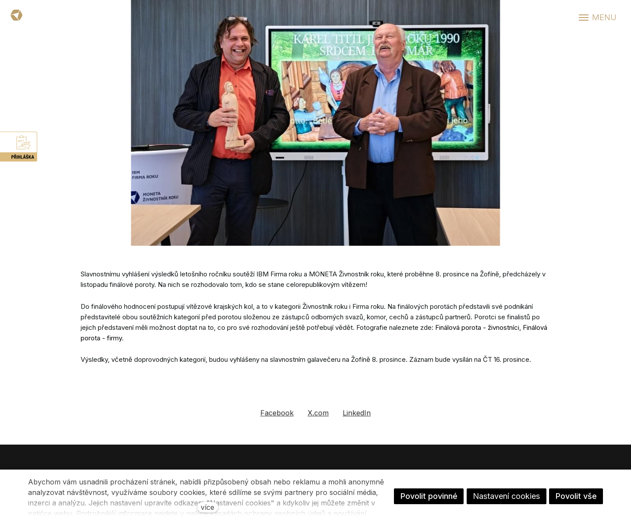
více (207, 507)
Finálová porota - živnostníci (477, 327)
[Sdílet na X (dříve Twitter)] (318, 417)
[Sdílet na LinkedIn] (357, 417)
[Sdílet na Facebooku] (277, 417)
